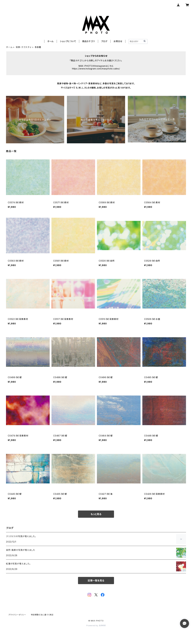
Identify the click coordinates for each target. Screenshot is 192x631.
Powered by (96, 625)
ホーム (50, 41)
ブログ (104, 41)
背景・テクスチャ (23, 47)
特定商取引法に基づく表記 (42, 615)
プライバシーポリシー (17, 615)
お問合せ (118, 41)
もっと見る (96, 514)
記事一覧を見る (96, 580)
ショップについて (68, 41)
